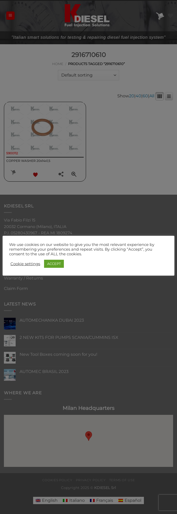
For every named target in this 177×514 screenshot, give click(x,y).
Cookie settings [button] (25, 264)
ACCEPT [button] (54, 264)
